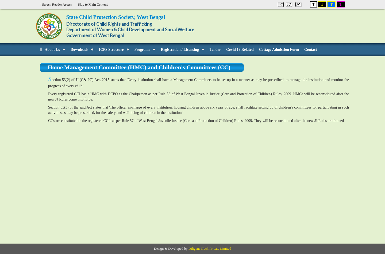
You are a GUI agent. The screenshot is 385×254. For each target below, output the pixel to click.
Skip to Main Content (93, 4)
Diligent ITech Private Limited (209, 249)
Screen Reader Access (56, 4)
